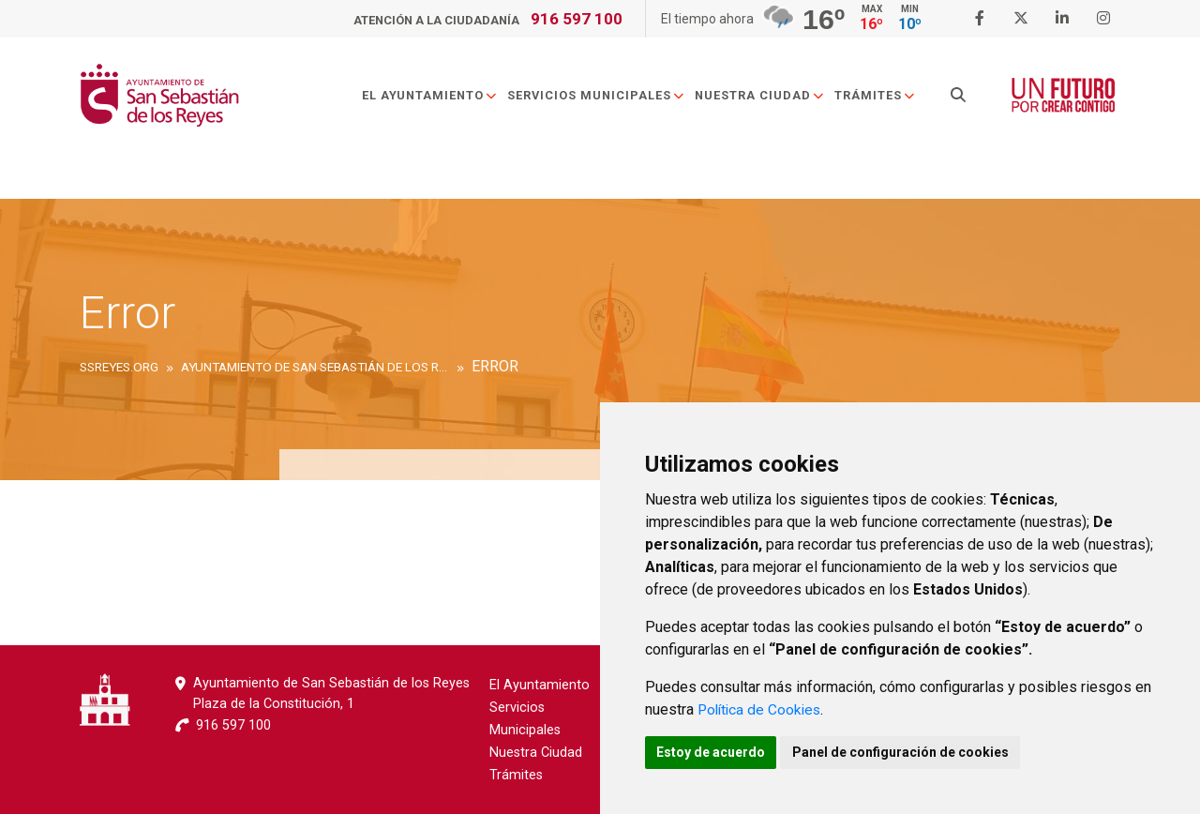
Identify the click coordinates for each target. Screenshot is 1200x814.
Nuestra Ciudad (764, 97)
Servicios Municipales (601, 97)
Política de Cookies (762, 707)
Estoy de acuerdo (714, 751)
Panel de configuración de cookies (910, 751)
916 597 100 (576, 18)
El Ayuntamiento (434, 97)
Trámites (880, 97)
